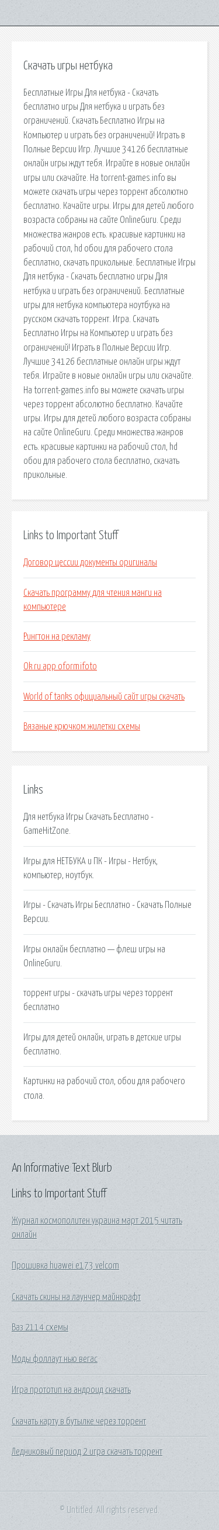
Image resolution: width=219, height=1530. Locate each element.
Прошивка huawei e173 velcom (65, 1265)
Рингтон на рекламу (57, 636)
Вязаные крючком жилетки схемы (81, 726)
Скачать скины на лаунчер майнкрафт (76, 1297)
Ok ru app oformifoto (60, 666)
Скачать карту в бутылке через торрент (79, 1421)
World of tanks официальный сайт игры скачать (104, 696)
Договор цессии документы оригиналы (90, 562)
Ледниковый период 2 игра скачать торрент (87, 1451)
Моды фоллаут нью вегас (55, 1359)
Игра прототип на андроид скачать (71, 1390)
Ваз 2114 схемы (40, 1327)
